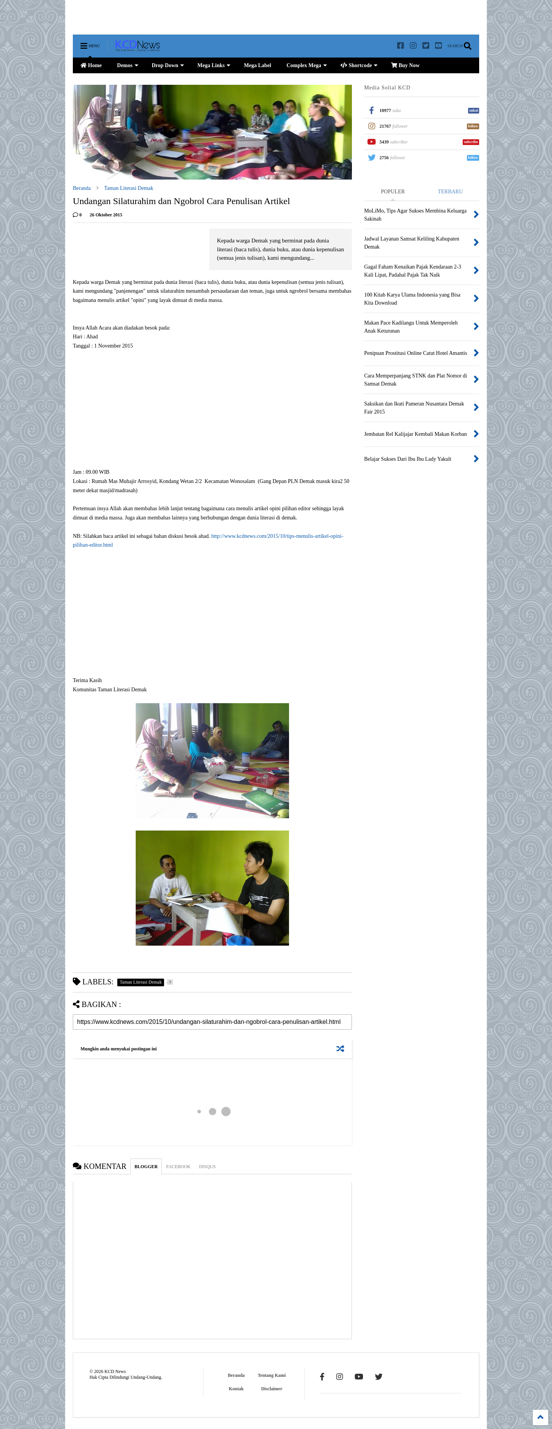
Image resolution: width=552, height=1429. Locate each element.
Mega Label (257, 65)
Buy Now (405, 65)
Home (91, 65)
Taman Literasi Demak (128, 188)
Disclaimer (271, 1388)
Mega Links (213, 65)
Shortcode (359, 65)
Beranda (82, 188)
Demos (127, 65)
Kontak (236, 1388)
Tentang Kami (272, 1375)
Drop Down (168, 65)
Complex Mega (306, 65)
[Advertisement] (212, 17)
